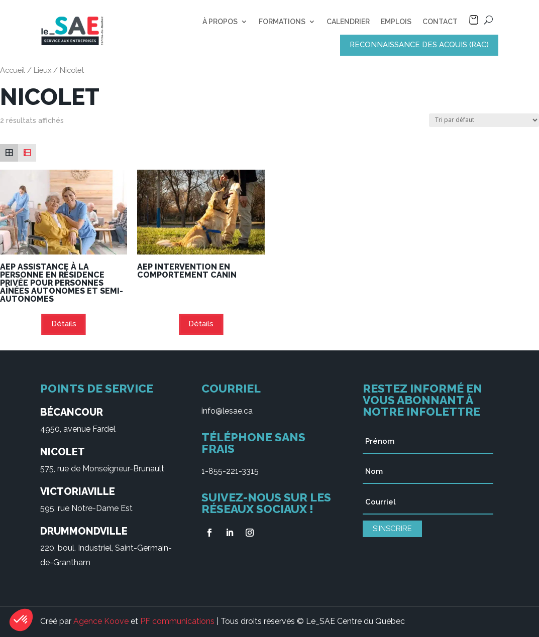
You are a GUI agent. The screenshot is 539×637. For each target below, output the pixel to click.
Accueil (12, 70)
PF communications (177, 621)
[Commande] (484, 120)
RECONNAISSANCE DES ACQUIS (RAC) (419, 44)
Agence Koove (101, 621)
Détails (63, 323)
